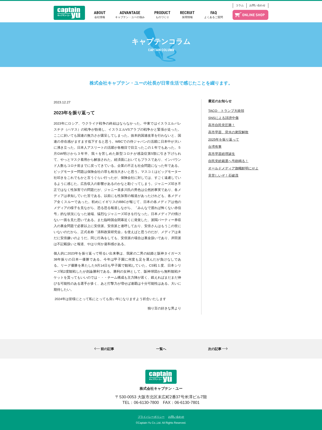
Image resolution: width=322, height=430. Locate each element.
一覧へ (161, 349)
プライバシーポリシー (151, 416)
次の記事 (214, 349)
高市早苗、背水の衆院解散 (228, 132)
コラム (240, 5)
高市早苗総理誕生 (221, 154)
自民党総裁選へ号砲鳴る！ (228, 161)
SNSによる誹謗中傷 (223, 118)
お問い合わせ (257, 5)
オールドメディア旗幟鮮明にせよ (233, 168)
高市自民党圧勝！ (221, 125)
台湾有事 (215, 146)
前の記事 (107, 349)
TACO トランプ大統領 (226, 111)
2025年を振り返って (223, 139)
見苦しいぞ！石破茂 (223, 175)
